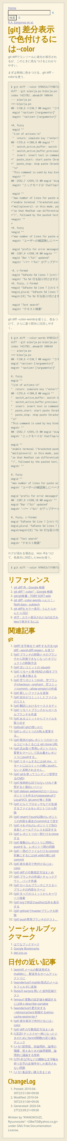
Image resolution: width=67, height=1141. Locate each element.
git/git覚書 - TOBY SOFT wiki (32, 596)
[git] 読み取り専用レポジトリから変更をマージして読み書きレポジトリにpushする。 (35, 752)
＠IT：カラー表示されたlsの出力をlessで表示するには (36, 619)
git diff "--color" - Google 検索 (33, 592)
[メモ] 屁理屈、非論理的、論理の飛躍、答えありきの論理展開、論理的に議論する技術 (35, 1051)
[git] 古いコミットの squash (32, 667)
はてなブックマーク (26, 944)
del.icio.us (20, 953)
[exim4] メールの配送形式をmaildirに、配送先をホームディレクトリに (36, 974)
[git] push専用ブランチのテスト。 (36, 919)
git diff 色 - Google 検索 (29, 587)
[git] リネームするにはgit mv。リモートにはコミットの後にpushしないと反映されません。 (36, 765)
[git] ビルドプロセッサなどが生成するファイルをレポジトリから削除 (35, 808)
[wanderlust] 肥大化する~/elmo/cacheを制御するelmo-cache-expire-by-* (34, 1012)
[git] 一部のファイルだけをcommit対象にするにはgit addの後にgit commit (36, 855)
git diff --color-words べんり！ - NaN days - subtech (34, 602)
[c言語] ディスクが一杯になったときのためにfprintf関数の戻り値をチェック (36, 1038)
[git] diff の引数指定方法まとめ (34, 872)
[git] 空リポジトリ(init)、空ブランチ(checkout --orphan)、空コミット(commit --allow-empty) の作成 (35, 684)
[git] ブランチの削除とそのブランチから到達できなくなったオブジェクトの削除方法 (35, 658)
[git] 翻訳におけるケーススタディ (35, 706)
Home (12, 8)
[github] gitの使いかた (28, 727)
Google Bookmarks (26, 949)
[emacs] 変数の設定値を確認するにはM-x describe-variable (35, 1002)
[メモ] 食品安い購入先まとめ (32, 1072)
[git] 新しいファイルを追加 (31, 693)
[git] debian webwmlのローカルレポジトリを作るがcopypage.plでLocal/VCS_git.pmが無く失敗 (36, 795)
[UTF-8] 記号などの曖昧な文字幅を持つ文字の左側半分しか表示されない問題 (36, 1063)
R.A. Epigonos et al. (21, 22)
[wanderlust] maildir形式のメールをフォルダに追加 (36, 984)
